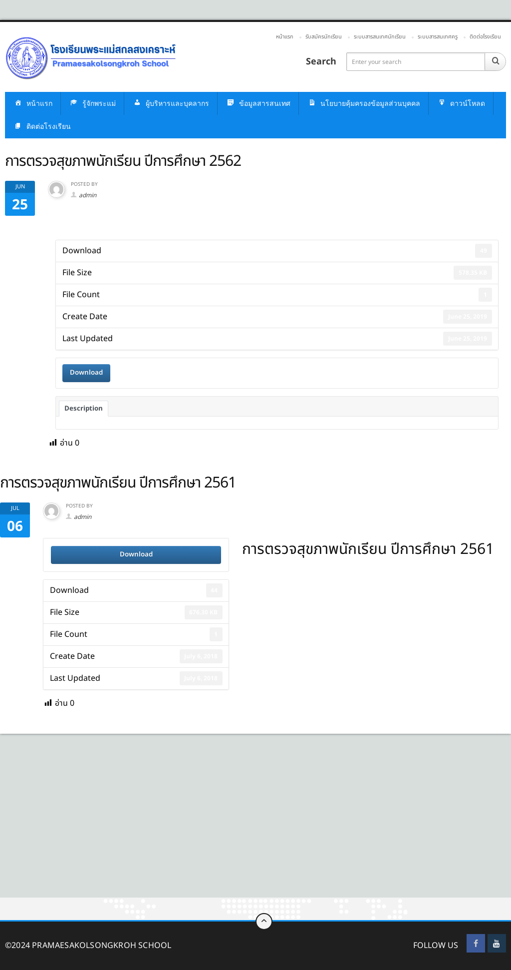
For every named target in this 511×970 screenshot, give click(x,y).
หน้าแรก (284, 36)
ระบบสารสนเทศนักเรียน (380, 36)
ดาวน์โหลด (461, 103)
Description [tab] (83, 409)
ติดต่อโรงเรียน (485, 36)
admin (87, 195)
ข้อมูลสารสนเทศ (258, 103)
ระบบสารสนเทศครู (438, 36)
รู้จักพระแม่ (92, 103)
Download (86, 373)
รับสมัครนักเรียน (323, 36)
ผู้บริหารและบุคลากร (170, 103)
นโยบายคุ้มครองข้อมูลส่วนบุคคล (363, 103)
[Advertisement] (255, 824)
